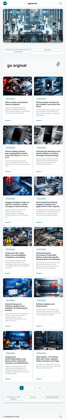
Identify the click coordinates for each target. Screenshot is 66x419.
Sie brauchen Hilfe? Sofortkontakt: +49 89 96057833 (18, 51)
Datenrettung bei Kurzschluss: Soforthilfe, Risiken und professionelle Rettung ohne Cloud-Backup (48, 256)
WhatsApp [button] (33, 397)
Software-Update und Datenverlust (45, 305)
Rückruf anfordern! (53, 397)
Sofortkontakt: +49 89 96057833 (13, 398)
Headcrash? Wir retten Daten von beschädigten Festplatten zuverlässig (15, 255)
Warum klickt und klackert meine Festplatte (16, 103)
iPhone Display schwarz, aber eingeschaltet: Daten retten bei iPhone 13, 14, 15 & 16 (16, 154)
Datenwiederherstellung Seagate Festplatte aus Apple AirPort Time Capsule (47, 204)
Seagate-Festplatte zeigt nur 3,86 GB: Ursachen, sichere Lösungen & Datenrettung (17, 204)
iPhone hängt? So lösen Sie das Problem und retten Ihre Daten (48, 104)
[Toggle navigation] (60, 3)
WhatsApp (47, 50)
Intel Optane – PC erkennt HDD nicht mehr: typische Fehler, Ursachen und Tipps (47, 359)
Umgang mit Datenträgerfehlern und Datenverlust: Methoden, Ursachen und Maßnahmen (16, 360)
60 (40, 388)
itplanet (32, 3)
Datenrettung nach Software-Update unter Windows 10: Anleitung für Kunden (16, 307)
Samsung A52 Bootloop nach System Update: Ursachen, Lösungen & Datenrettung (48, 153)
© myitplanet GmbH (11, 416)
